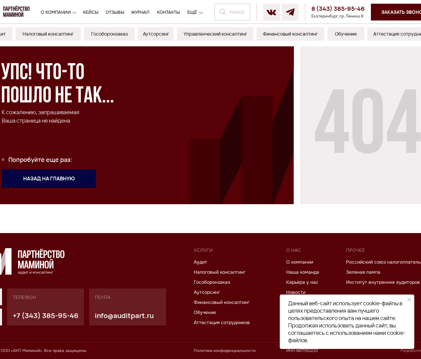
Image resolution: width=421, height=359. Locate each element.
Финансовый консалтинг (222, 302)
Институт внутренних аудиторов (383, 282)
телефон (24, 297)
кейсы (91, 12)
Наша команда (302, 272)
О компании (56, 12)
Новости (295, 292)
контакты (168, 12)
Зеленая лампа (363, 272)
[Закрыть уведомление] (409, 299)
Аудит (200, 262)
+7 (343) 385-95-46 (46, 315)
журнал (140, 12)
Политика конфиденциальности (225, 350)
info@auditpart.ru (124, 315)
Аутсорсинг (207, 292)
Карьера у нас (302, 282)
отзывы (115, 12)
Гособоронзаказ (212, 282)
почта (102, 297)
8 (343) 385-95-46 (338, 8)
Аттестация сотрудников (222, 322)
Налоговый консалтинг (219, 272)
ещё (192, 12)
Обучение (205, 312)
